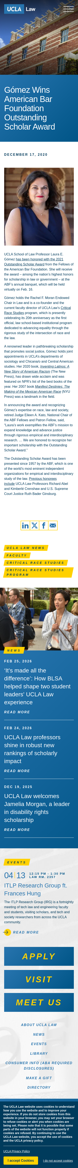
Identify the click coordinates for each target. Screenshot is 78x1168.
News (39, 1034)
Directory (39, 1087)
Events (39, 1044)
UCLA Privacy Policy (16, 1151)
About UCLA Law (39, 1025)
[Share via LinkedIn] (25, 525)
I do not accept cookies (58, 1160)
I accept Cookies (21, 1160)
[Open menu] (68, 9)
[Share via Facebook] (44, 525)
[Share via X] (34, 525)
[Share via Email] (53, 525)
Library (39, 1053)
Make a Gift (39, 1078)
